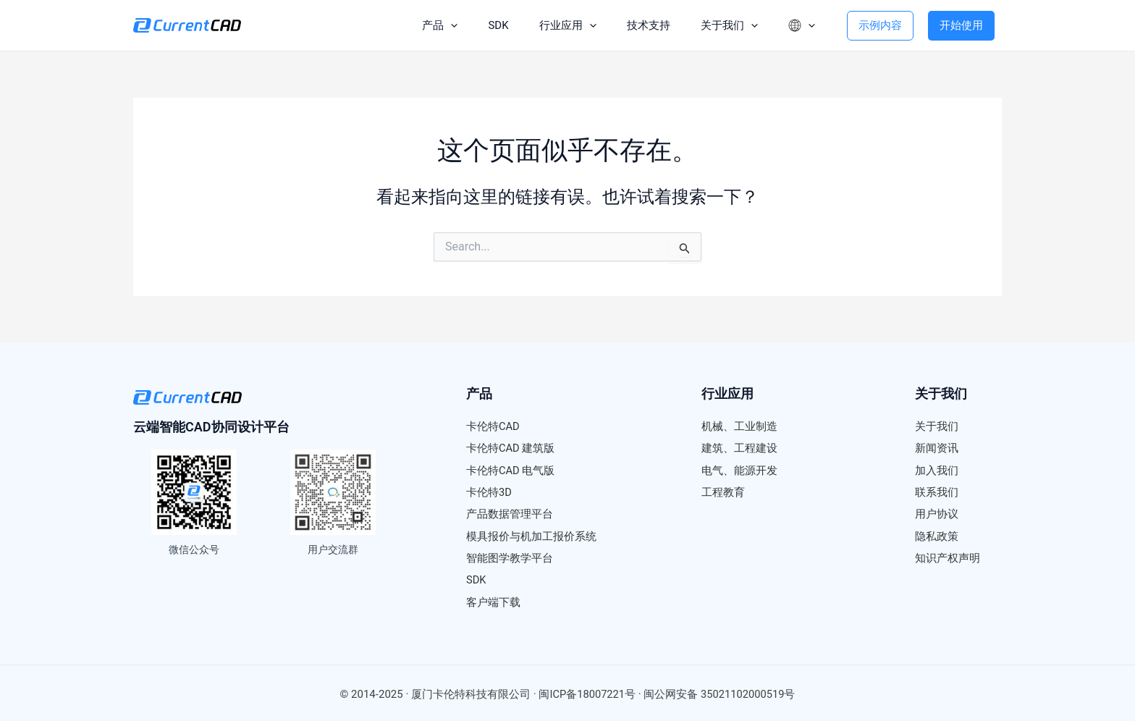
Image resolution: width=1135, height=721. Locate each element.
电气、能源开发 (739, 469)
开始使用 (961, 25)
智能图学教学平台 (509, 556)
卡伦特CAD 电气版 (510, 469)
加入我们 (936, 469)
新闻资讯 (936, 448)
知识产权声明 (947, 556)
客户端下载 (493, 600)
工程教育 (723, 491)
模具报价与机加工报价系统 (531, 534)
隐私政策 (936, 534)
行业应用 (557, 25)
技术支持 (640, 25)
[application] (436, 25)
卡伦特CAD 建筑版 (510, 448)
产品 (425, 25)
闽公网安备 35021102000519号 (720, 692)
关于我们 (722, 25)
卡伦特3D (489, 491)
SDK (486, 25)
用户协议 (936, 513)
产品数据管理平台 (509, 513)
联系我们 (936, 491)
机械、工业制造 (739, 426)
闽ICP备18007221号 (586, 692)
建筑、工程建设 (739, 448)
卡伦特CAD (493, 426)
